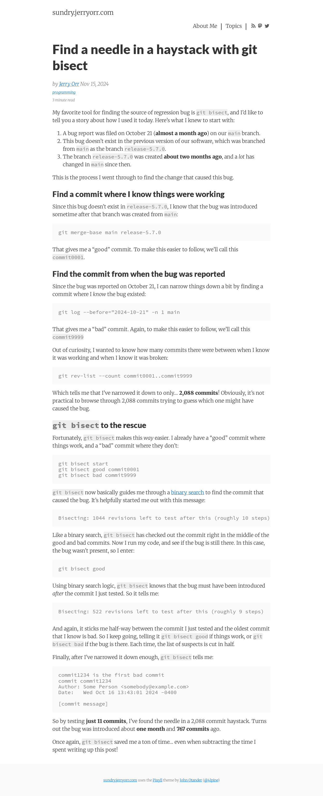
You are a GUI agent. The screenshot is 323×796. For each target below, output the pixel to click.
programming (64, 92)
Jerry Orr (69, 84)
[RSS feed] (253, 26)
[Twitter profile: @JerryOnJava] (267, 26)
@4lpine (211, 780)
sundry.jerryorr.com (83, 12)
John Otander (191, 780)
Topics (234, 26)
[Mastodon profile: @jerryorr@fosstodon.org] (260, 26)
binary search (187, 492)
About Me (205, 26)
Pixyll (157, 780)
